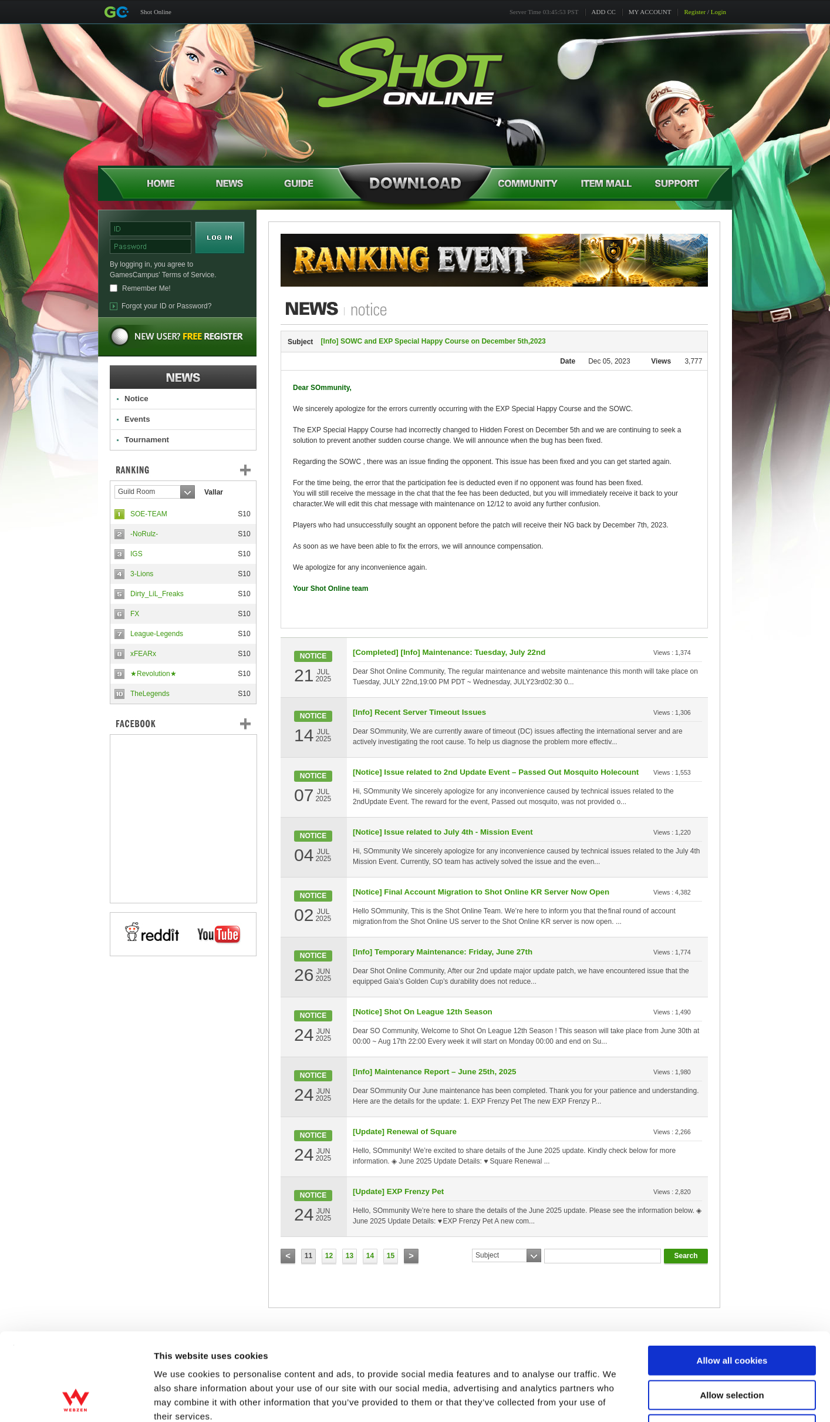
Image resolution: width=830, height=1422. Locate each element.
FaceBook (183, 723)
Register (695, 11)
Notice (136, 398)
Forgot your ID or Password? (166, 306)
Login (718, 11)
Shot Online (155, 11)
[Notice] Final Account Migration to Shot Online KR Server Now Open (481, 892)
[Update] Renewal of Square (405, 1131)
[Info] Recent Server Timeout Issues (419, 712)
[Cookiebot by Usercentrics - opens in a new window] (76, 1399)
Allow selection (732, 1313)
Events (137, 419)
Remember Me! (146, 288)
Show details (616, 1399)
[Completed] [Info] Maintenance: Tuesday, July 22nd (449, 652)
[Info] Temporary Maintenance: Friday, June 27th (442, 951)
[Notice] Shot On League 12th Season (422, 1011)
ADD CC (604, 11)
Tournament (146, 439)
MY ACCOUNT (650, 11)
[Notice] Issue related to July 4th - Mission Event (443, 832)
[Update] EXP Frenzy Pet (398, 1191)
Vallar (213, 492)
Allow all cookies (732, 1278)
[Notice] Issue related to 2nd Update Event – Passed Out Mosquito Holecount (496, 772)
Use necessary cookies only (732, 1347)
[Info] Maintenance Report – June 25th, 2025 (434, 1071)
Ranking (192, 469)
